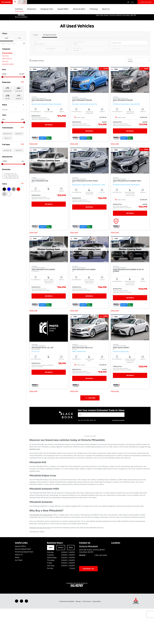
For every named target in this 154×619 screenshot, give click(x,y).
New (19, 48)
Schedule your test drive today (39, 538)
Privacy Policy (97, 611)
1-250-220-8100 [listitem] (132, 13)
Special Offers (20, 557)
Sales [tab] (51, 558)
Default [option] (130, 71)
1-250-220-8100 (100, 565)
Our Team (19, 570)
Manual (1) (19, 144)
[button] (6, 2)
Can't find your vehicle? (118, 430)
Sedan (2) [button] (18, 108)
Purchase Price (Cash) (49, 45)
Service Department (23, 559)
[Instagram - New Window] (26, 611)
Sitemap (78, 611)
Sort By (130, 69)
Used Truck (5, 66)
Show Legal (33, 154)
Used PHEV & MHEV (8, 74)
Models (13, 120)
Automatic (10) (7, 144)
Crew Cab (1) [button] (18, 101)
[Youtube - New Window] (21, 611)
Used (6, 48)
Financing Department (24, 562)
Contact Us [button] (88, 579)
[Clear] (24, 54)
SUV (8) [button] (7, 108)
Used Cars (5, 71)
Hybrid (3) (19, 160)
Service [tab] (60, 558)
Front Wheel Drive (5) (11, 188)
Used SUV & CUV (7, 69)
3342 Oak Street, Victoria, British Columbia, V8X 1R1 (117, 15)
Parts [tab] (71, 558)
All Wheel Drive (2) (10, 184)
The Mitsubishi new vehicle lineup (40, 525)
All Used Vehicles (7, 63)
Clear (22, 92)
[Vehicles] (101, 425)
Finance (35, 45)
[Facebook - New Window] (16, 611)
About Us (18, 565)
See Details (49, 135)
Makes (13, 115)
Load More (90, 408)
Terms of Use (87, 611)
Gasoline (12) (7, 160)
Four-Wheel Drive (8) (11, 186)
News (17, 568)
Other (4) (7, 148)
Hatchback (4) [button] (7, 101)
